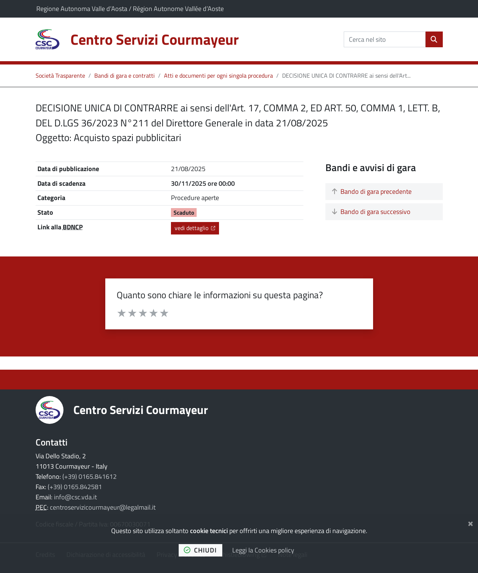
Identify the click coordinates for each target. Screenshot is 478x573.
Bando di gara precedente (372, 191)
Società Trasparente (60, 75)
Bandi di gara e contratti (124, 75)
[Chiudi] (470, 522)
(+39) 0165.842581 (75, 487)
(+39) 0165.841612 (89, 476)
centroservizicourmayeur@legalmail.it (103, 507)
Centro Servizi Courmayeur (140, 409)
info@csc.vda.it (75, 497)
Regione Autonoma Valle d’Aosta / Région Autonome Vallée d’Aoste (130, 9)
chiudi (200, 550)
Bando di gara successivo (371, 212)
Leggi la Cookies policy (263, 550)
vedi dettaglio (197, 227)
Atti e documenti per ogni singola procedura (218, 75)
